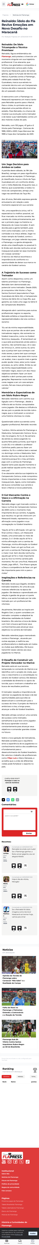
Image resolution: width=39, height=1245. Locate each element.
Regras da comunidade (10, 1187)
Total (34, 1076)
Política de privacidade (10, 1184)
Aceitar (33, 1233)
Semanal (6, 1076)
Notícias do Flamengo (10, 1177)
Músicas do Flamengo (10, 1215)
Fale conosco (7, 1191)
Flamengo (6, 56)
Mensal (20, 1076)
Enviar (29, 833)
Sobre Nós (5, 1174)
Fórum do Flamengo (9, 1180)
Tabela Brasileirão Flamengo (12, 1204)
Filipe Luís (12, 758)
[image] (31, 811)
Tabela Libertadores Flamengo (13, 1208)
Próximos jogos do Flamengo (12, 1201)
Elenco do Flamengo (9, 1211)
